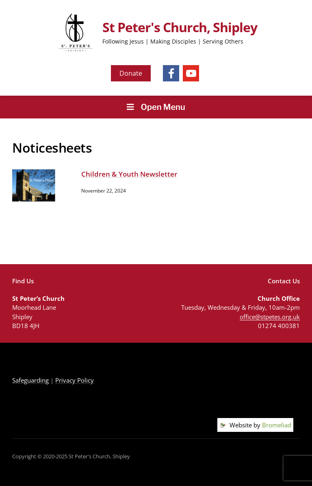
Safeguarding (30, 380)
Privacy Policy (74, 380)
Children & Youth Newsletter (129, 174)
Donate (130, 73)
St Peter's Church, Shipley (179, 27)
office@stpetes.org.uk (270, 317)
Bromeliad (276, 425)
